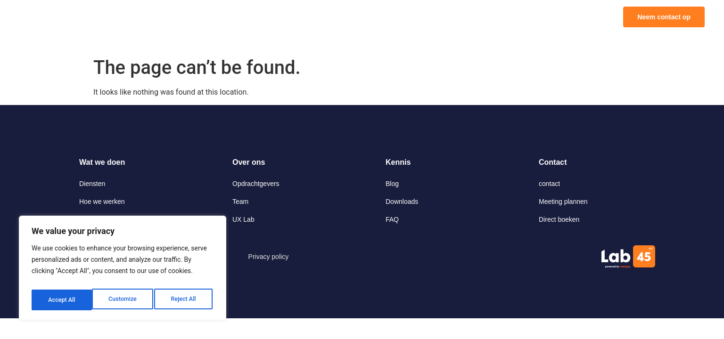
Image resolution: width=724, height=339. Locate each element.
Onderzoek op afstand (111, 219)
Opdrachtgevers (256, 183)
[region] (122, 270)
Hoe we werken (102, 201)
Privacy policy (268, 256)
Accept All (184, 300)
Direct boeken (559, 219)
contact (549, 183)
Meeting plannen (563, 201)
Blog (392, 183)
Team (240, 201)
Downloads (402, 201)
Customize (61, 300)
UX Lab (243, 219)
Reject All (123, 300)
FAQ (392, 219)
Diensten (92, 183)
